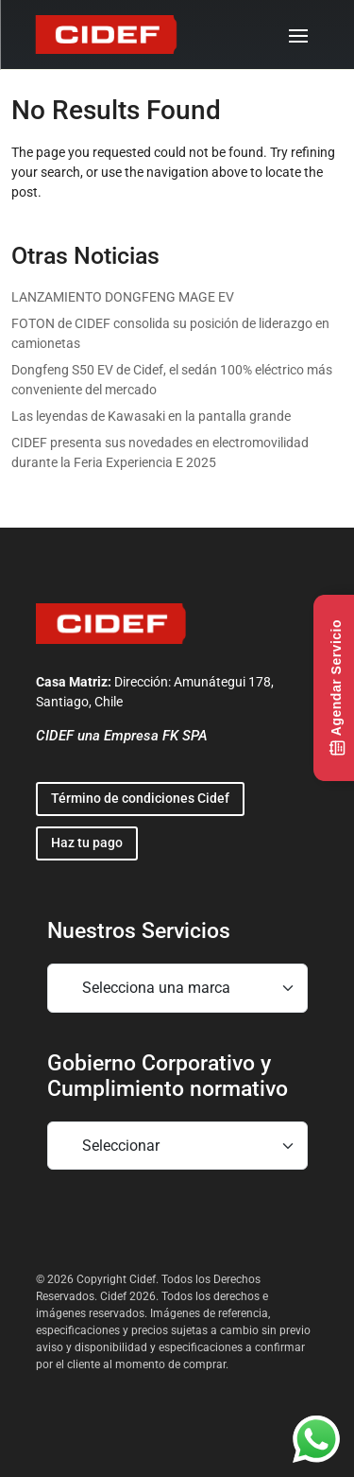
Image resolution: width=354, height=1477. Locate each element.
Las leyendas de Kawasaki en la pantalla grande (151, 416)
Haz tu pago (87, 842)
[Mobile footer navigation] (177, 988)
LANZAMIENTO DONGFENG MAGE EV (122, 296)
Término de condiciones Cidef (140, 798)
